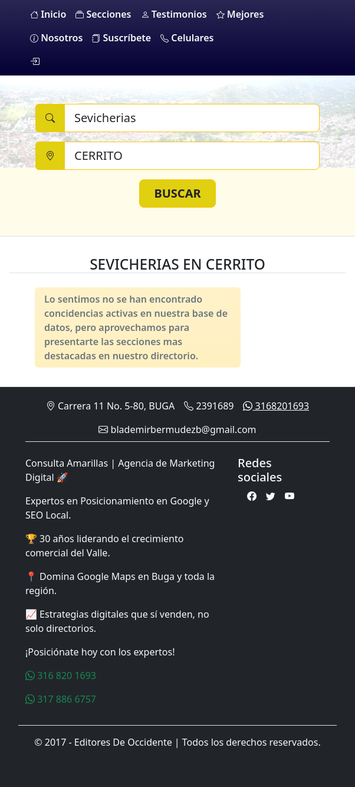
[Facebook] (252, 496)
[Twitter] (270, 496)
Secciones (103, 14)
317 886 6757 (60, 699)
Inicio (48, 14)
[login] (34, 61)
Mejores (240, 14)
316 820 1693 (60, 675)
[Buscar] (192, 118)
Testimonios (174, 14)
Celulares (186, 37)
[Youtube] (289, 496)
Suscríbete (121, 37)
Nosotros (56, 37)
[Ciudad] (192, 156)
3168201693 (276, 405)
